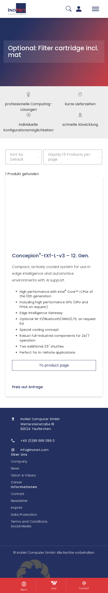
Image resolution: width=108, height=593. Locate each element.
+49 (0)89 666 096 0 (37, 440)
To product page (54, 365)
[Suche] (68, 9)
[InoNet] (17, 9)
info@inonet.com (34, 450)
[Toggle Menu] (95, 9)
